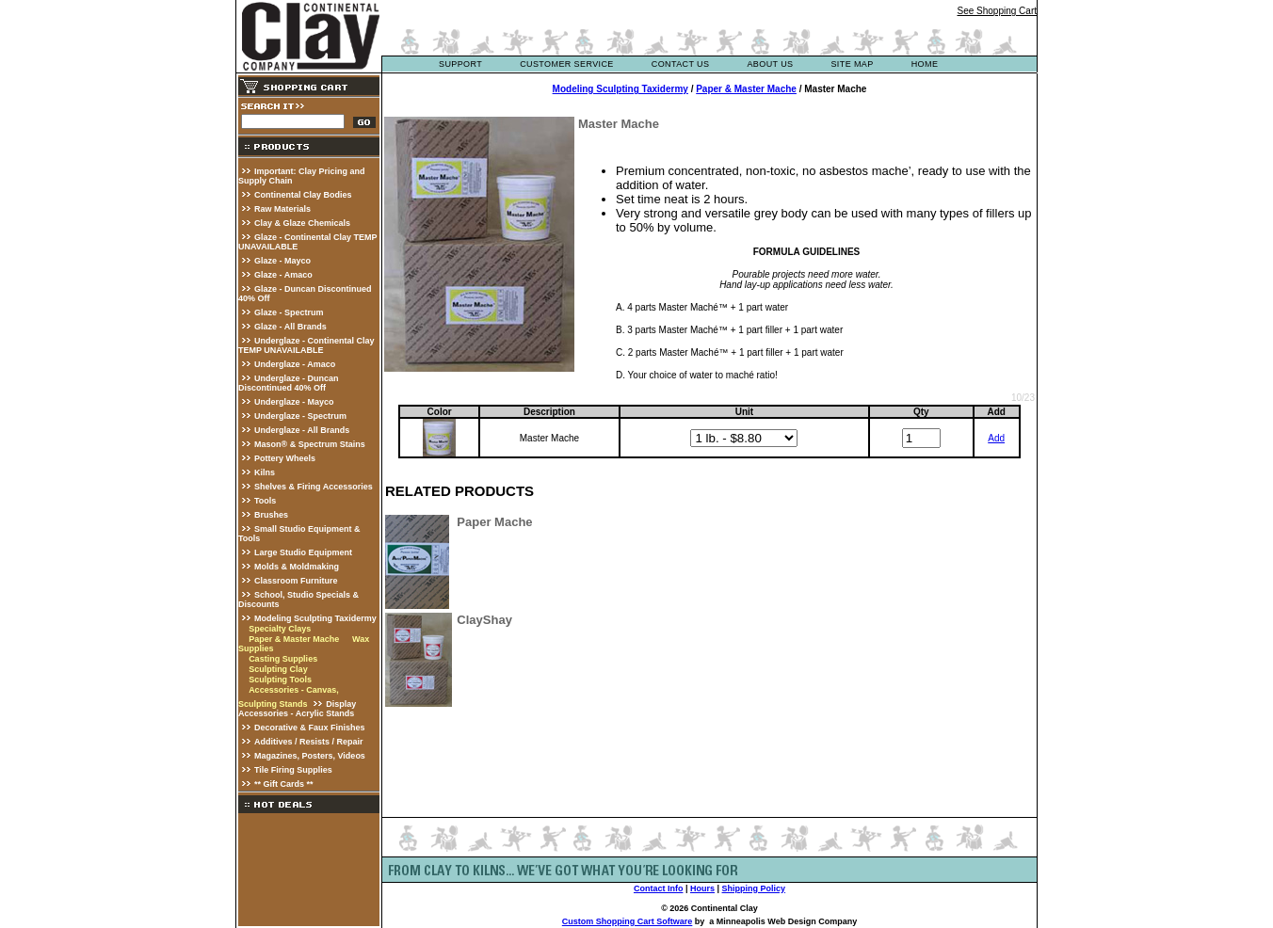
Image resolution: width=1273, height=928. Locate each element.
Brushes (271, 515)
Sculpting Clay (278, 669)
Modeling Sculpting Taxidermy (315, 618)
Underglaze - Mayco (294, 402)
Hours (702, 888)
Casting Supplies (283, 659)
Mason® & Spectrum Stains (309, 444)
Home (925, 64)
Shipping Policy (754, 888)
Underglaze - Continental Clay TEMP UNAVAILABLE (306, 345)
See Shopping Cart (997, 11)
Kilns (264, 472)
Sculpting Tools (280, 679)
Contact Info (659, 888)
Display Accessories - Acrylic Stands (297, 708)
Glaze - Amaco (283, 275)
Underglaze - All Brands (301, 430)
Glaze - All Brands (290, 326)
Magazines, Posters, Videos (309, 755)
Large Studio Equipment (303, 552)
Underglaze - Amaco (294, 364)
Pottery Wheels (284, 458)
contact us (681, 64)
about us (770, 64)
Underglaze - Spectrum (300, 416)
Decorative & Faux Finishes (309, 727)
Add (996, 438)
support (460, 64)
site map (851, 64)
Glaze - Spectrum (289, 312)
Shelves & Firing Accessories (313, 486)
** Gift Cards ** (284, 784)
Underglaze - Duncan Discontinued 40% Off (288, 383)
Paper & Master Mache (294, 639)
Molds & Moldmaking (296, 566)
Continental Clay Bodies (303, 195)
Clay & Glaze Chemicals (302, 223)
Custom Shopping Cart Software (627, 921)
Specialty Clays (280, 628)
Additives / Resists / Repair (308, 741)
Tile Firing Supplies (293, 770)
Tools (265, 500)
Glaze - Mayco (282, 260)
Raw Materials (282, 209)
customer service (567, 64)
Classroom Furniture (296, 580)
